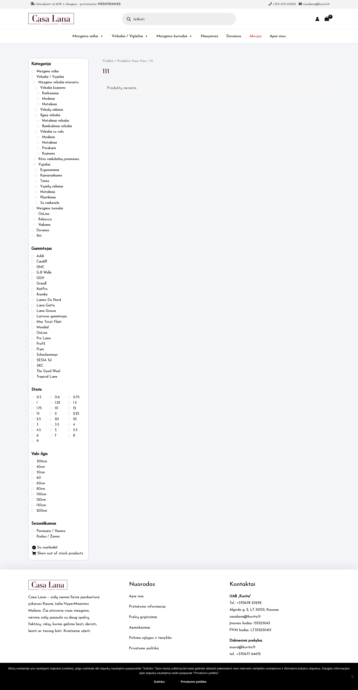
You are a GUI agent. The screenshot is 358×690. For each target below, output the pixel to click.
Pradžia (108, 61)
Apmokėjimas (140, 627)
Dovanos (233, 36)
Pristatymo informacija (148, 606)
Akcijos (255, 36)
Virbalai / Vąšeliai (130, 36)
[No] (352, 676)
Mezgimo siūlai (87, 36)
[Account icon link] (317, 19)
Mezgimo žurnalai (174, 36)
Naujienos (209, 36)
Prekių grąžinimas (143, 617)
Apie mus (278, 36)
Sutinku (159, 681)
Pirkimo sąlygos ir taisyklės (151, 638)
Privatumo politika (144, 648)
